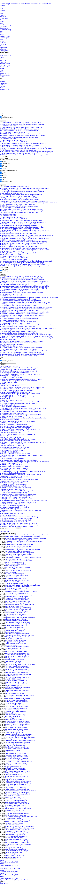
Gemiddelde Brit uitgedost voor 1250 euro (17, 747)
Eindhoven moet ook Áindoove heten (15, 787)
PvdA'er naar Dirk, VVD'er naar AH (15, 732)
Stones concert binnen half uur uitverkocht (17, 803)
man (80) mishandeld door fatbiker (12, 505)
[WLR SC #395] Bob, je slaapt (11, 377)
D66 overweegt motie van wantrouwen (16, 752)
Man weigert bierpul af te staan (14, 837)
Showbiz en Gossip (5, 25)
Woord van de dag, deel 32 (10, 508)
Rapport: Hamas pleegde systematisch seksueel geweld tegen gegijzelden (24, 201)
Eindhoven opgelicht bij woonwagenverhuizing (18, 595)
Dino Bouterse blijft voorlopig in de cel (15, 588)
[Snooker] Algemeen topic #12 (11, 483)
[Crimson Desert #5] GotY (10, 432)
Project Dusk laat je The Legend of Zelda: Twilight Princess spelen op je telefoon (25, 266)
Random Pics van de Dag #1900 (11, 138)
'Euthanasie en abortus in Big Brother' (16, 846)
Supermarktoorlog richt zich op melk (15, 769)
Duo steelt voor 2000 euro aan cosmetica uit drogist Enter (19, 137)
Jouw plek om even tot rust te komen (13, 384)
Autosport (3, 44)
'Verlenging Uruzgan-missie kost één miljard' (18, 637)
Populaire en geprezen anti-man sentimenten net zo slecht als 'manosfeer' (23, 143)
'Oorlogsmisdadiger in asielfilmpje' (15, 834)
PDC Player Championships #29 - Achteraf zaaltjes (17, 369)
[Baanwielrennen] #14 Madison (12, 489)
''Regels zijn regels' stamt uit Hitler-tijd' (16, 756)
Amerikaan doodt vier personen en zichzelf (17, 786)
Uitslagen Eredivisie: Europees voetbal (13, 259)
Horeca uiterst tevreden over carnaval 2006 (17, 771)
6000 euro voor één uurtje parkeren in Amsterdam (19, 544)
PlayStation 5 (4, 67)
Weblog (6, 3)
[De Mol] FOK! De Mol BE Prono (12, 478)
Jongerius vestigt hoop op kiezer (14, 606)
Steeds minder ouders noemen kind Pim (16, 784)
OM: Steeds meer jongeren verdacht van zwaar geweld (18, 240)
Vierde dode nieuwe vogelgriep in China (16, 593)
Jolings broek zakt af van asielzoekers (15, 577)
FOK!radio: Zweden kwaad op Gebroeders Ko (18, 748)
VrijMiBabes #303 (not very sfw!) (12, 140)
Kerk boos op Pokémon (11, 569)
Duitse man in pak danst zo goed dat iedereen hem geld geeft (22, 585)
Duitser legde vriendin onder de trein (15, 805)
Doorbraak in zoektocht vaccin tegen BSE (17, 721)
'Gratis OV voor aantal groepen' (14, 852)
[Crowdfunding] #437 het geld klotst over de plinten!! (18, 439)
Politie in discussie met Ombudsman (15, 731)
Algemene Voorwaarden (7, 880)
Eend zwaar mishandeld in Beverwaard (16, 839)
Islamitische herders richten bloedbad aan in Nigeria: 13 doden (20, 474)
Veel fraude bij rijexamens (12, 795)
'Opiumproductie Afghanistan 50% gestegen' (17, 742)
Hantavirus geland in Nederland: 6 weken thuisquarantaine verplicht (22, 227)
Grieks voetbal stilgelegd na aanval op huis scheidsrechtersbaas (23, 557)
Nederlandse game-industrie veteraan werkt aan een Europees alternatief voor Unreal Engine (29, 297)
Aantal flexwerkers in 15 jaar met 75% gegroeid (18, 539)
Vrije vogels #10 (7, 405)
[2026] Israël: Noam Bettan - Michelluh (13, 468)
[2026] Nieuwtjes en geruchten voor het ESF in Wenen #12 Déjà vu (21, 402)
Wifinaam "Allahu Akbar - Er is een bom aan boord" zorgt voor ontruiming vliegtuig (26, 151)
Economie (3, 20)
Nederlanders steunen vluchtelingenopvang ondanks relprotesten (21, 333)
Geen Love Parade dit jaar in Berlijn (15, 714)
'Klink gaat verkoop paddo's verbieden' (16, 658)
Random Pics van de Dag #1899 (11, 251)
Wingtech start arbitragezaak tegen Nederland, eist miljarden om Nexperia (23, 248)
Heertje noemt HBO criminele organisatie (17, 729)
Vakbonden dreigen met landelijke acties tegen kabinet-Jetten (20, 153)
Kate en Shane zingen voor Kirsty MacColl (17, 829)
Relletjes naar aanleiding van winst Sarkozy (18, 687)
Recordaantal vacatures (11, 645)
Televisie (2, 34)
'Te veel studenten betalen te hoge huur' (16, 708)
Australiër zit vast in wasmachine (14, 779)
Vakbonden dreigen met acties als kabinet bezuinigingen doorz (20, 411)
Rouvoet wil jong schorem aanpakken (16, 700)
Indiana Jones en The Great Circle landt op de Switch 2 (18, 196)
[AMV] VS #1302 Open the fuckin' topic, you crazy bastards (20, 393)
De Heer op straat (10, 692)
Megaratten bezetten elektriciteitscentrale (17, 690)
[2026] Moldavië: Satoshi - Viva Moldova (14, 507)
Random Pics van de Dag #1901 (11, 126)
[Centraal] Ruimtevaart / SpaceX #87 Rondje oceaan (17, 421)
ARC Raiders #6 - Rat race (10, 437)
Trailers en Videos (5, 73)
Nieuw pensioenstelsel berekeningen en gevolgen (16, 526)
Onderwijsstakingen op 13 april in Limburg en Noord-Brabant (22, 549)
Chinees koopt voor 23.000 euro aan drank (17, 706)
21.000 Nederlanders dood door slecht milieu (18, 674)
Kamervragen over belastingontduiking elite (17, 601)
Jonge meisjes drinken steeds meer (15, 797)
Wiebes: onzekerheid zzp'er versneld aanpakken (17, 567)
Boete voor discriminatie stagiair (14, 573)
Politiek (2, 21)
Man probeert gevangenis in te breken (15, 744)
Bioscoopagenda (5, 38)
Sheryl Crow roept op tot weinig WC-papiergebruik (19, 695)
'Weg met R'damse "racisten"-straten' (16, 753)
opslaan (3, 120)
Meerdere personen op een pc (13, 685)
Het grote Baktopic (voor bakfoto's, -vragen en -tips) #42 (18, 371)
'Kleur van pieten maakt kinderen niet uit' (17, 575)
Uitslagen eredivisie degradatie (11, 254)
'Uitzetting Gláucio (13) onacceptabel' (16, 582)
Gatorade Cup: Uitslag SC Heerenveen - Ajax (17, 776)
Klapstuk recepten (7, 436)
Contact (2, 84)
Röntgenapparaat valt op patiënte (14, 778)
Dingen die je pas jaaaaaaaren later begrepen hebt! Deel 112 (19, 479)
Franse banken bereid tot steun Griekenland (17, 622)
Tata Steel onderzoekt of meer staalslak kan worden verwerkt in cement (23, 408)
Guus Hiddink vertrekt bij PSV (13, 766)
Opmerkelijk (3, 26)
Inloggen (2, 5)
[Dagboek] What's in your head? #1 (13, 486)
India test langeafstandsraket (13, 750)
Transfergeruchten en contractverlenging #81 (15, 427)
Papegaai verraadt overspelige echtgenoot (17, 813)
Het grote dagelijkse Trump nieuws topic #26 (15, 497)
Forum (2, 3)
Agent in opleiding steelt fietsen (14, 679)
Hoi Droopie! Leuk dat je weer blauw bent (14, 447)
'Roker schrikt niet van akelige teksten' (16, 701)
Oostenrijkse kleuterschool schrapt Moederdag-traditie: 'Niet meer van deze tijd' (25, 334)
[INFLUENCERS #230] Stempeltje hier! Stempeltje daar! (19, 403)
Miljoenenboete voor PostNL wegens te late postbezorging (19, 130)
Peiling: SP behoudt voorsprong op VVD (17, 603)
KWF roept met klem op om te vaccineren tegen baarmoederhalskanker (25, 538)
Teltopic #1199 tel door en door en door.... (14, 457)
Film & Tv (5, 167)
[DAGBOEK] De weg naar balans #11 (13, 521)
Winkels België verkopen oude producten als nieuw (20, 664)
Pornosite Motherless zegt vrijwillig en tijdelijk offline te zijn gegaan (22, 124)
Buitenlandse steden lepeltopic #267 (13, 473)
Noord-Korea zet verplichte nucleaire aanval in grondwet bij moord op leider (24, 249)
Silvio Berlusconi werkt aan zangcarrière (16, 836)
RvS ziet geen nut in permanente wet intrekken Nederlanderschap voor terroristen (26, 148)
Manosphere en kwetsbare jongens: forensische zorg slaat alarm (20, 300)
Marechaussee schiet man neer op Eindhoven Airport (20, 617)
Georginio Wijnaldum (8, 515)
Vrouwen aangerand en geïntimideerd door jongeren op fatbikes (21, 379)
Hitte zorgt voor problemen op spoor (16, 755)
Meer (1, 78)
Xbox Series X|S (5, 65)
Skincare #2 (6, 398)
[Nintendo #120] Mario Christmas (12, 450)
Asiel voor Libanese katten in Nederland (16, 672)
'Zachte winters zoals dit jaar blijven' (16, 684)
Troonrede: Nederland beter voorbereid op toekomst (20, 737)
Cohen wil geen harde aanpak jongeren (16, 651)
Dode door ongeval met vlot (13, 663)
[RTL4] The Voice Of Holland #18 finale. (14, 484)
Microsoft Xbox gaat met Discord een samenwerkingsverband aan (21, 220)
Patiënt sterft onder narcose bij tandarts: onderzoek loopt (18, 355)
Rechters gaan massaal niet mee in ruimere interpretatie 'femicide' (21, 127)
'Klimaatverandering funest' (13, 703)
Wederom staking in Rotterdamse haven (16, 821)
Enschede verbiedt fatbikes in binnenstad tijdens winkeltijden (20, 510)
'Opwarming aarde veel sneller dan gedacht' (17, 677)
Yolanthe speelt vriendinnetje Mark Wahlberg (18, 607)
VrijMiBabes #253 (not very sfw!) (12, 344)
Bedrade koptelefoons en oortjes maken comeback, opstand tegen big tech (23, 442)
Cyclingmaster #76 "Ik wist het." (12, 423)
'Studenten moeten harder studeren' (15, 831)
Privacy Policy (19, 880)
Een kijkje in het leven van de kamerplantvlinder (16, 495)
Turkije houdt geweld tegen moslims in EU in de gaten (21, 816)
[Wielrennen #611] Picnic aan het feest (14, 481)
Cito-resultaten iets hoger (12, 710)
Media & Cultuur (5, 36)
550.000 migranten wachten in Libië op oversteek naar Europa (20, 352)
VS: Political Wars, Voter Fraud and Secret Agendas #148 (18, 523)
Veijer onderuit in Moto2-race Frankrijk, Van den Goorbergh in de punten (23, 264)
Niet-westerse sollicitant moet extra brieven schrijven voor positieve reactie (27, 535)
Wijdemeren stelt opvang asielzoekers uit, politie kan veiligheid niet (22, 387)
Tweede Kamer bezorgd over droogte (15, 629)
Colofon (2, 86)
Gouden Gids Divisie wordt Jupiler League (17, 758)
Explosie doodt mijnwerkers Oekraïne (15, 619)
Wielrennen (3, 47)
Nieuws (23, 3)
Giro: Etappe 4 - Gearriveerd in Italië (12, 132)
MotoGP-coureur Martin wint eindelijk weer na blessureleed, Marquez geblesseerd (26, 261)
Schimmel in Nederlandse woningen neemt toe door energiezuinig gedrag (23, 241)
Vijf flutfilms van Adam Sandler (14, 583)
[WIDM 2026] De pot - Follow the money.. (15, 431)
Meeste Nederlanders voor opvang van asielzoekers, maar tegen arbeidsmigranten (26, 336)
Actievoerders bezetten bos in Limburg (16, 802)
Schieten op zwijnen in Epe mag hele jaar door (18, 624)
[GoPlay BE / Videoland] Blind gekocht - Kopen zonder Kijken (20, 389)
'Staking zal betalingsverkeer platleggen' (16, 611)
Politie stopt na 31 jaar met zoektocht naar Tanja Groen (18, 150)
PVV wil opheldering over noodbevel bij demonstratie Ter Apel (20, 429)
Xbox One (3, 62)
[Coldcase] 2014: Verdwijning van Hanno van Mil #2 (18, 502)
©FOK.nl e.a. (4, 883)
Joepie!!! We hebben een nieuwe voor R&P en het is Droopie (19, 517)
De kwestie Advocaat (8, 463)
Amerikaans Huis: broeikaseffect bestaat (17, 671)
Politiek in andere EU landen (11, 416)
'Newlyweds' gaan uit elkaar (13, 818)
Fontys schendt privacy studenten (14, 630)
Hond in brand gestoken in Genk (14, 648)
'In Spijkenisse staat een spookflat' (14, 642)
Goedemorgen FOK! (8, 214)
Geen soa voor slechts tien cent (14, 774)
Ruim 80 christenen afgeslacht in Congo (14, 492)
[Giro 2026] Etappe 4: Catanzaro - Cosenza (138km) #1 (18, 380)
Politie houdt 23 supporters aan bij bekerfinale (18, 609)
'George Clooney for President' (14, 661)
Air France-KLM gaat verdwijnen (12, 256)
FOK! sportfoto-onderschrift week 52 (15, 543)
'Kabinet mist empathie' (11, 565)
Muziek (2, 31)
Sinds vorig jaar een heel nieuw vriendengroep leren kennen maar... (21, 455)
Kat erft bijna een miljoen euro (13, 857)
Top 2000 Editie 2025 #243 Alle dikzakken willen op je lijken (20, 368)
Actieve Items (16, 3)
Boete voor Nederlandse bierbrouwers (16, 697)
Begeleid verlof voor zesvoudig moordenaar (17, 616)
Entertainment (4, 28)
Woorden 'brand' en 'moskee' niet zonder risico (18, 765)
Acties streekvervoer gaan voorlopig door (17, 633)
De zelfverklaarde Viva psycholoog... (15, 745)
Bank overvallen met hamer (13, 688)
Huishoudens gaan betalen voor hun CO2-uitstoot (16, 390)
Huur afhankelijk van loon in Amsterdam (17, 667)
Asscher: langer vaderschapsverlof (14, 562)
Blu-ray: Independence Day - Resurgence (16, 556)
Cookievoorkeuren (29, 880)
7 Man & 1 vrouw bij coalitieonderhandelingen (18, 554)
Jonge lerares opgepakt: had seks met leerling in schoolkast (19, 145)
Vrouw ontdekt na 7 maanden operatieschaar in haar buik (18, 246)
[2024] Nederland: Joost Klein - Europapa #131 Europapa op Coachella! (23, 418)
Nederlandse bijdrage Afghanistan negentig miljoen (19, 604)
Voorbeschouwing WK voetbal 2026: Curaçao (15, 142)
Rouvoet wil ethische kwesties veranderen (17, 724)
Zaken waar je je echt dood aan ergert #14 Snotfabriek (18, 460)
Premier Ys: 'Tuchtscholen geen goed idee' (17, 833)
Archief (49, 3)
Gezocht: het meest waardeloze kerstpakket (17, 722)
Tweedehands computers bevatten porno (16, 800)
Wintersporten (4, 50)
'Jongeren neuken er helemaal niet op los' (17, 646)
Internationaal (4, 18)
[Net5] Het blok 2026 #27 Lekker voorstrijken (15, 504)
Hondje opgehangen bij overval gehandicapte (18, 844)
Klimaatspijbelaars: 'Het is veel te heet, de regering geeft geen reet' (24, 541)
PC (1, 59)
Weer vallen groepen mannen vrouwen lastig (18, 570)
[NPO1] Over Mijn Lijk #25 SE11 (12, 513)
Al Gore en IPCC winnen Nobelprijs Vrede (17, 654)
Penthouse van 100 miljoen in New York (16, 599)
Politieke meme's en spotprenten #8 (12, 449)
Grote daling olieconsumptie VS (14, 632)
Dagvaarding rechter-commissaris (12, 413)
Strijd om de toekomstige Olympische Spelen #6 (16, 491)
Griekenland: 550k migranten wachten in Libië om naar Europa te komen (23, 471)
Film (1, 33)
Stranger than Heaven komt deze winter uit (14, 186)
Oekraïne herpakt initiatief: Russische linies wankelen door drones (21, 134)
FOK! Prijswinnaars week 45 (13, 847)
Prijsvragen (3, 83)
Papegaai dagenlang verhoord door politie (17, 760)
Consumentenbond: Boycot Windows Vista (17, 656)
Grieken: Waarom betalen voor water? (16, 625)
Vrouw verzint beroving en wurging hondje (17, 794)
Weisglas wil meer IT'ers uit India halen (16, 773)
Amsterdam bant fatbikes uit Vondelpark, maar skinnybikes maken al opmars (24, 147)
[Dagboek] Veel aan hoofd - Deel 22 (13, 445)
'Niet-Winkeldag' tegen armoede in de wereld (18, 808)
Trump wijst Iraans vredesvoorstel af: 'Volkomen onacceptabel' (20, 245)
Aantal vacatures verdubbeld (13, 825)
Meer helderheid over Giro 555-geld (15, 614)
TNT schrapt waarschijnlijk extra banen (16, 666)
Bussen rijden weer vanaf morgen (14, 693)
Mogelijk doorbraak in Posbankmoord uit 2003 (18, 561)
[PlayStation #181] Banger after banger (13, 395)
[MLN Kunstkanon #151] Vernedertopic (14, 476)
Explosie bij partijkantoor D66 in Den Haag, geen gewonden (20, 374)
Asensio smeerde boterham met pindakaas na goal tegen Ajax (22, 536)
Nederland (3, 16)
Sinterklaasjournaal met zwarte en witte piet (17, 559)
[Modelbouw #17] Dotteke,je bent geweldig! (15, 466)
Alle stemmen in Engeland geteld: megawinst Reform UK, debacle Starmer (24, 461)
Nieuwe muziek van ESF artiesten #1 (13, 424)
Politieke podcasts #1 (9, 382)
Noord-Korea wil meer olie (12, 716)
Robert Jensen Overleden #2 (11, 400)
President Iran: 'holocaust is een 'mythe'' (16, 799)
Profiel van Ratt (4, 531)
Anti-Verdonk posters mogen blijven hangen (18, 820)
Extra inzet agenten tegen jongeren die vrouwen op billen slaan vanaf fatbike (24, 188)
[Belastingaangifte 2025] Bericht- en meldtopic (16, 465)
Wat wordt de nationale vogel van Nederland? (18, 586)
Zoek (10, 3)
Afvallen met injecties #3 (9, 512)
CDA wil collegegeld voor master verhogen (17, 735)
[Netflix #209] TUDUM (9, 452)
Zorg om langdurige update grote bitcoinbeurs (18, 551)
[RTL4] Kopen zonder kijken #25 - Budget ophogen (17, 470)
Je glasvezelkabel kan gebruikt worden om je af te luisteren (19, 129)
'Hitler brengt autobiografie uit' (13, 548)
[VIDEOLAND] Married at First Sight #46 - (15, 453)
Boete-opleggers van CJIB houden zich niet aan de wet (18, 494)
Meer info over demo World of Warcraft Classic (18, 546)
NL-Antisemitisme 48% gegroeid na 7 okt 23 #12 (16, 518)
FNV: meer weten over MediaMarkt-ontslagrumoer (19, 552)
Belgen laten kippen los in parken (14, 855)
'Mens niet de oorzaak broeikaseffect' (16, 711)
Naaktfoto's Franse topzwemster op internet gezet (19, 635)
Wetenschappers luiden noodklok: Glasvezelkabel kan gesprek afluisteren (23, 500)
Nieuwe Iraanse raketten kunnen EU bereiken (18, 761)
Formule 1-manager (5, 55)
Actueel (2, 15)
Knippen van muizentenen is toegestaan (16, 812)
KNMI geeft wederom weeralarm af (15, 815)
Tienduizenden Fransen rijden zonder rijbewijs (18, 782)
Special (4, 177)
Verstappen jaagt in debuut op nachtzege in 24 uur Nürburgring (20, 122)
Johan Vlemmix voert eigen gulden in (15, 849)
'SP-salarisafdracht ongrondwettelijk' (15, 659)
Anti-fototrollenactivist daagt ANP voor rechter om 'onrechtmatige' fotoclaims (25, 155)
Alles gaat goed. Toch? (9, 385)
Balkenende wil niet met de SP (14, 726)
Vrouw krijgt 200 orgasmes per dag (15, 643)
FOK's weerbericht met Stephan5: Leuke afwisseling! (17, 204)
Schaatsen (3, 49)
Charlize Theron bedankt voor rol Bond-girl (17, 792)
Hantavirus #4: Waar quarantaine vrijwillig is (15, 520)
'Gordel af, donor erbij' (11, 676)
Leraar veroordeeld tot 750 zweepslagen (16, 850)
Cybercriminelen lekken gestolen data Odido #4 (16, 392)
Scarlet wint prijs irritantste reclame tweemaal (18, 781)
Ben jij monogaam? (11, 572)
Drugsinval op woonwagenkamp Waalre (16, 596)
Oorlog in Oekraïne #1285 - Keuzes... (13, 444)
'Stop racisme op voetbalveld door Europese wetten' (19, 826)
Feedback (2, 88)
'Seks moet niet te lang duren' (13, 650)
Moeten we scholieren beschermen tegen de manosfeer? (18, 225)
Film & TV (3, 68)
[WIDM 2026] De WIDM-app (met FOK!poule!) (16, 426)
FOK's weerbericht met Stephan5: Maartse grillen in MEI (18, 224)
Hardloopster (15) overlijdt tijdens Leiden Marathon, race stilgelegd (22, 262)
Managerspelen (4, 52)
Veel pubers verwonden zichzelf (14, 823)
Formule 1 (3, 42)
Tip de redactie (4, 89)
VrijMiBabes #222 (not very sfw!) (12, 346)
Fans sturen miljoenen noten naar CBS (16, 680)
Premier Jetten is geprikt (9, 366)
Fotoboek (2, 81)
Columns (28, 3)
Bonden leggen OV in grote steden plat (16, 727)
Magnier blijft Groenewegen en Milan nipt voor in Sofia (18, 253)
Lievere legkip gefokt (11, 718)
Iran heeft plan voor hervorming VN (15, 739)
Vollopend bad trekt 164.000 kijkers (15, 612)
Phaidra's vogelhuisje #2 (9, 419)
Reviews (33, 3)
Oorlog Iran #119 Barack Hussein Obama (14, 372)
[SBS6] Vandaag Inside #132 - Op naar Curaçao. (16, 487)
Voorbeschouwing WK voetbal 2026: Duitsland (15, 258)
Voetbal (2, 41)
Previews (39, 3)
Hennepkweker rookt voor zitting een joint (17, 653)
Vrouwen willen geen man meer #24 (13, 406)
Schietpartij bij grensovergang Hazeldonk (17, 598)
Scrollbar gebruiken (7, 117)
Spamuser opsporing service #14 (12, 458)
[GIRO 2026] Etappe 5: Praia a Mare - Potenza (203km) (18, 434)
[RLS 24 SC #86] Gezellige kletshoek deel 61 (16, 499)
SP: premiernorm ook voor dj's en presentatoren (18, 734)
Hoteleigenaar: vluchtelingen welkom (15, 578)
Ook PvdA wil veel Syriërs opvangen (15, 590)
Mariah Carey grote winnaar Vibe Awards (17, 842)
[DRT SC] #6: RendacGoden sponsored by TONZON (17, 410)
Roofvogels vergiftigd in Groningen (15, 768)
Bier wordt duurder (10, 713)
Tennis (2, 46)
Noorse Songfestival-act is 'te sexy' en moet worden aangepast (20, 525)
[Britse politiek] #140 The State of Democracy (16, 376)
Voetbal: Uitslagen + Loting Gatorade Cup (17, 789)
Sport (1, 39)
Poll (3, 179)
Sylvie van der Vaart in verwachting (15, 807)
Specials (44, 3)
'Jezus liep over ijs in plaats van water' (16, 763)
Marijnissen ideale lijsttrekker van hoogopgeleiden (19, 740)
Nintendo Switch (5, 63)
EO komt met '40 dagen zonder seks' (15, 638)
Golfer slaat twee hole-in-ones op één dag (17, 580)
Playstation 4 (3, 60)
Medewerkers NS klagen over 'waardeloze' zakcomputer (21, 591)
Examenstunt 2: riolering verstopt (14, 682)
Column (4, 174)
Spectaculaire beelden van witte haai (15, 640)
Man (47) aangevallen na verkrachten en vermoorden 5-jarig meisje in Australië (25, 325)
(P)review (4, 176)
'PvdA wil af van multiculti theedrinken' (16, 620)
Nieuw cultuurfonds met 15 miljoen (15, 627)
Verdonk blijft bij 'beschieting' (13, 854)
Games (2, 57)
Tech (1, 23)
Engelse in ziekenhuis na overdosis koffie (17, 669)
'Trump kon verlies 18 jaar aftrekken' (15, 564)
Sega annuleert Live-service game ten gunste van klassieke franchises (22, 198)
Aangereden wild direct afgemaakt (15, 705)
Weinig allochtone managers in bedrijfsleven (17, 698)
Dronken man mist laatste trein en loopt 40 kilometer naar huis (20, 414)
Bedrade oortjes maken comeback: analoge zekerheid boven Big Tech (22, 135)
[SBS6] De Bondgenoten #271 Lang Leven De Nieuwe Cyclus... (21, 397)
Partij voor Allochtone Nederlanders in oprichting (19, 828)
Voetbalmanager (4, 54)
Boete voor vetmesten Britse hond (14, 719)
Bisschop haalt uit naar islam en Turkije (16, 841)
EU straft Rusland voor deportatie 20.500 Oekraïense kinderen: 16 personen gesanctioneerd (28, 203)
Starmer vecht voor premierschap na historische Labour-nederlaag (21, 243)
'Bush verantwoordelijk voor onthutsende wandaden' (20, 790)
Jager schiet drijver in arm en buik (14, 810)
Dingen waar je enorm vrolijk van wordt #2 (15, 440)
